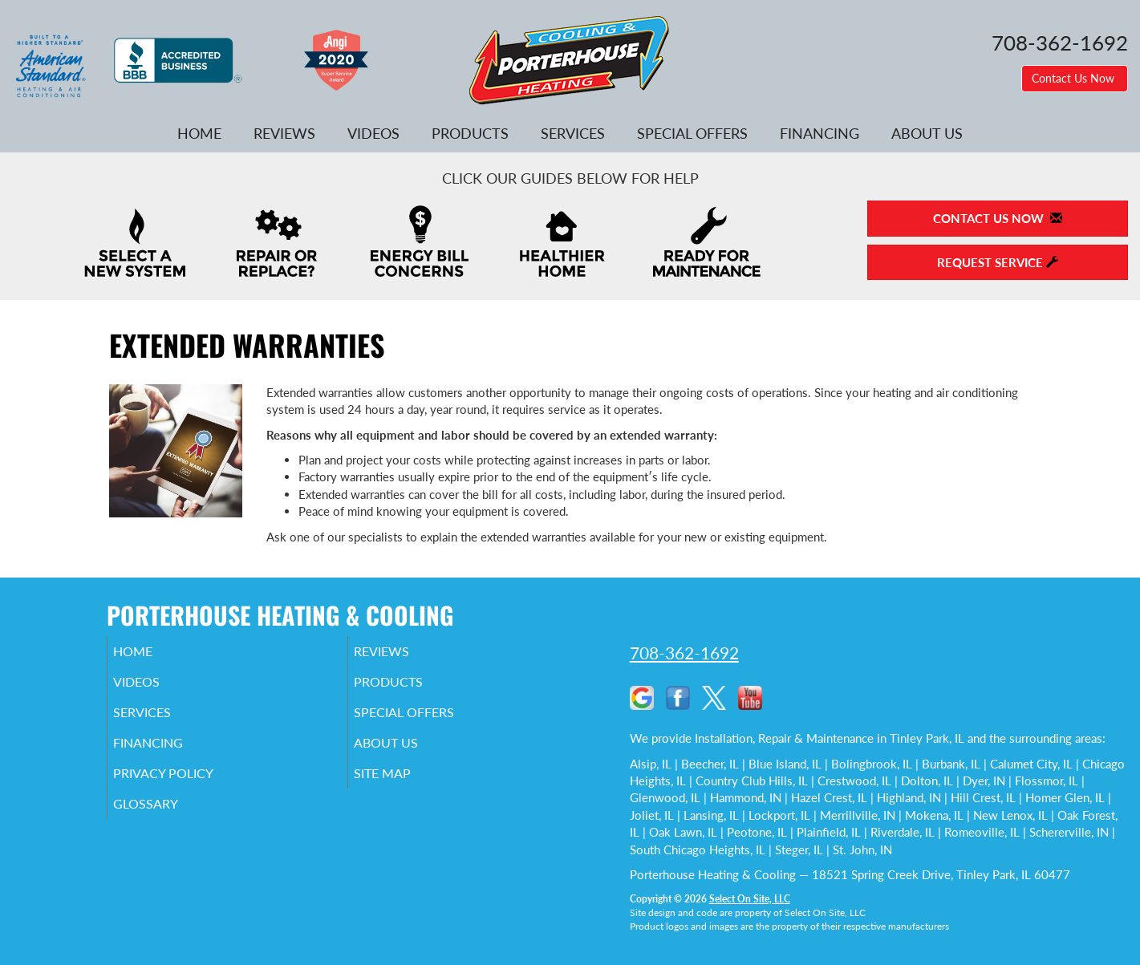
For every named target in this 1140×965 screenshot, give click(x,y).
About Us (927, 133)
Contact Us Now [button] (1075, 78)
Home (199, 133)
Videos (373, 133)
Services (573, 133)
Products (470, 133)
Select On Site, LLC (749, 899)
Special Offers (692, 133)
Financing (819, 133)
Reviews (284, 133)
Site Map (404, 788)
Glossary (167, 821)
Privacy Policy (187, 788)
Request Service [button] (997, 262)
